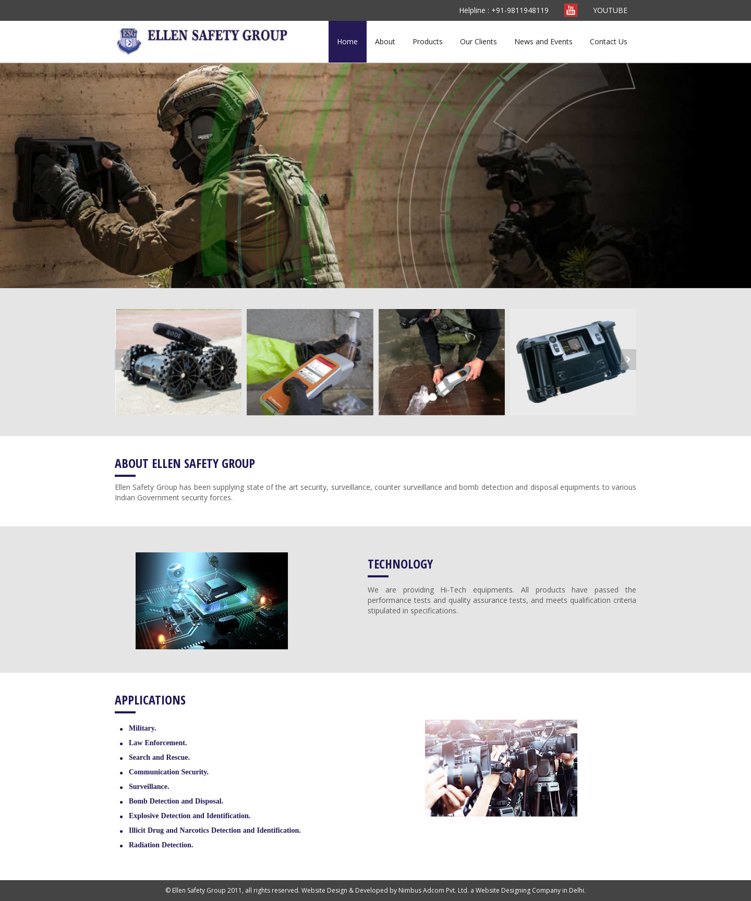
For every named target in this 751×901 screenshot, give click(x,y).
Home (347, 41)
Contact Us (608, 41)
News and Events (543, 41)
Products (428, 41)
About (385, 41)
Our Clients (478, 41)
